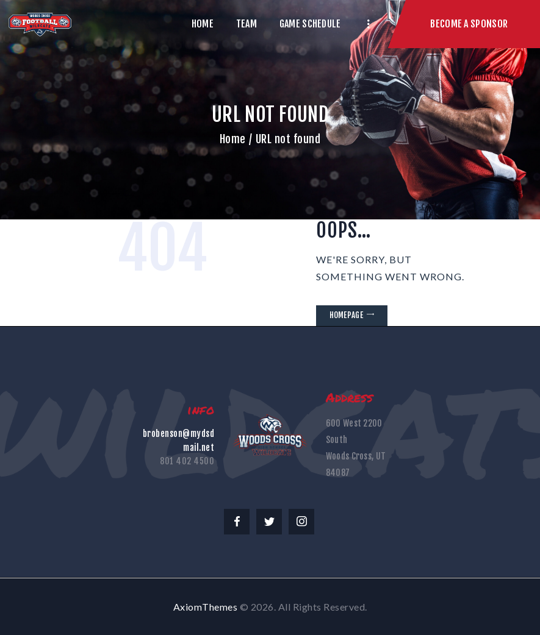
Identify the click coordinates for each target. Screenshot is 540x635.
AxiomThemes (205, 606)
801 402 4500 (187, 461)
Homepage (346, 315)
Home (233, 139)
